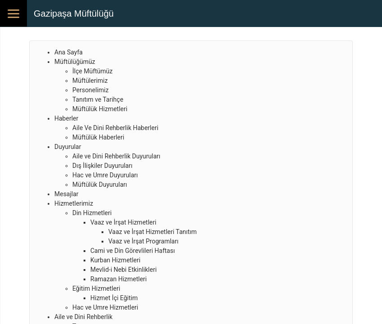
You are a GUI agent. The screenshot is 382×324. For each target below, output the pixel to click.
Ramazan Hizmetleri (118, 279)
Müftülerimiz (90, 80)
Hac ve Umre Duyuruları (105, 175)
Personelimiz (90, 90)
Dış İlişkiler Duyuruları (102, 165)
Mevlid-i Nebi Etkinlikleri (123, 269)
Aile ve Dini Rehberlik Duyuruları (116, 156)
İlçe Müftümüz (92, 71)
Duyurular (67, 146)
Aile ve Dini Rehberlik (83, 316)
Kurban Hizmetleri (115, 260)
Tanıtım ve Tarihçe (97, 99)
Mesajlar (66, 194)
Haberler (66, 118)
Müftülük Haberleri (98, 137)
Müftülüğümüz (74, 61)
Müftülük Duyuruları (99, 184)
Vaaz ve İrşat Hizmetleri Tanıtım (152, 231)
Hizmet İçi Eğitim (114, 298)
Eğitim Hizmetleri (96, 288)
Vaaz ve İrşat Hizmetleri (123, 222)
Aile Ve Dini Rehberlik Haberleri (115, 127)
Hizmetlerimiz (73, 203)
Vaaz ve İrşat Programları (143, 241)
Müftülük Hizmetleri (99, 108)
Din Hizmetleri (91, 212)
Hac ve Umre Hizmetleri (105, 307)
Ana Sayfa (68, 52)
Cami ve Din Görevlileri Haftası (132, 250)
